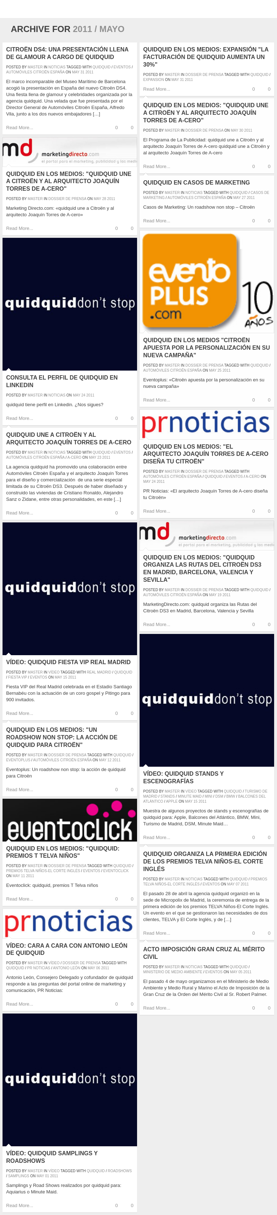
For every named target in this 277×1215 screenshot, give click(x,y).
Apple (171, 801)
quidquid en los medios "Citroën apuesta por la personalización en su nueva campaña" (206, 347)
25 (219, 370)
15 (65, 677)
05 (240, 972)
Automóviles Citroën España (35, 72)
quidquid (102, 67)
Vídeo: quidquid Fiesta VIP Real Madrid (68, 662)
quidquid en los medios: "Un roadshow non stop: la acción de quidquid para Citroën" (62, 737)
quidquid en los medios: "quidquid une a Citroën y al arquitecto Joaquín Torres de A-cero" (205, 112)
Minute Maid (190, 796)
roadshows (120, 1171)
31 (82, 72)
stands (168, 796)
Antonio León (66, 968)
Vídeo (54, 672)
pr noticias (38, 968)
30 (241, 130)
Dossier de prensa (204, 75)
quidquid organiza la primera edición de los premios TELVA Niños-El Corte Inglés (205, 861)
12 (109, 760)
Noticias (56, 67)
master (35, 67)
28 (104, 199)
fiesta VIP (17, 677)
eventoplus (18, 760)
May (75, 72)
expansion (153, 80)
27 (244, 198)
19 (219, 595)
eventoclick (115, 871)
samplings (18, 1176)
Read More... (19, 127)
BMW (230, 796)
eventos (122, 67)
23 (99, 457)
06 (98, 968)
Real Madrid (99, 672)
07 (237, 884)
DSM (219, 796)
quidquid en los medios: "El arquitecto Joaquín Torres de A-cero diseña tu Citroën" (205, 454)
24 (83, 395)
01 (47, 1176)
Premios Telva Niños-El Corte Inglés (43, 871)
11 (23, 876)
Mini (208, 796)
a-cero (253, 477)
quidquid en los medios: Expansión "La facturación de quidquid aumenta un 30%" (205, 57)
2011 (89, 72)
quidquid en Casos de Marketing (196, 183)
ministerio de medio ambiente (172, 972)
